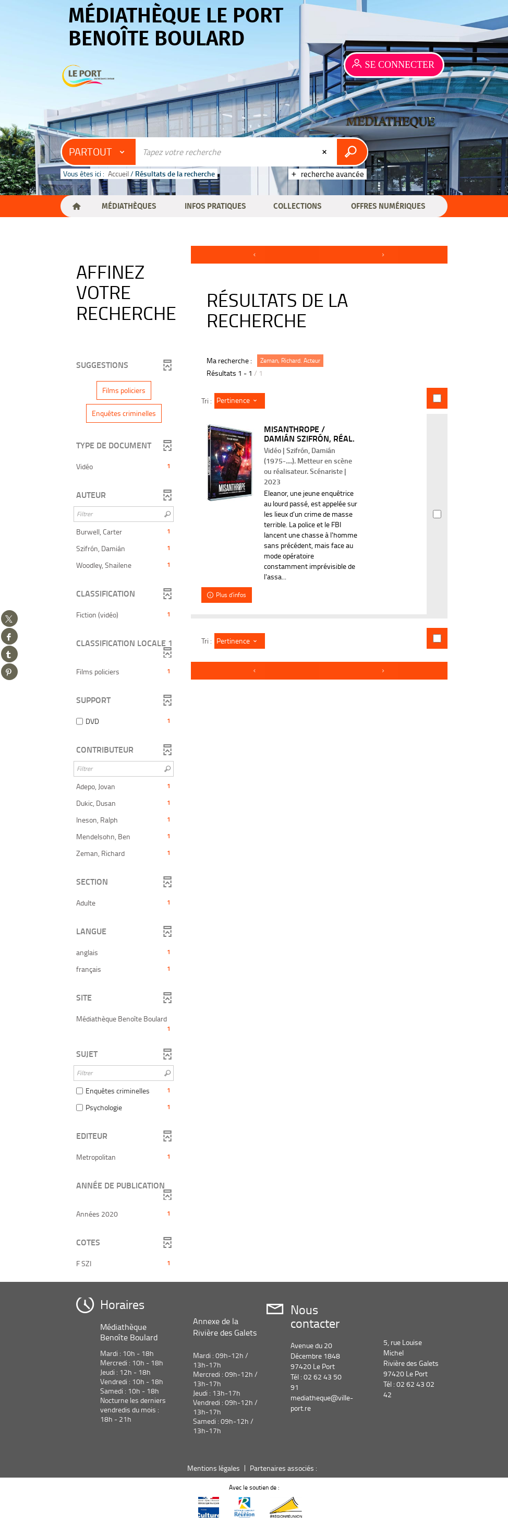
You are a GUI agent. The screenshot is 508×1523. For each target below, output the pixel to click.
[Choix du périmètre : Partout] (99, 152)
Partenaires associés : (284, 1468)
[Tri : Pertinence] (239, 401)
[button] (129, 206)
